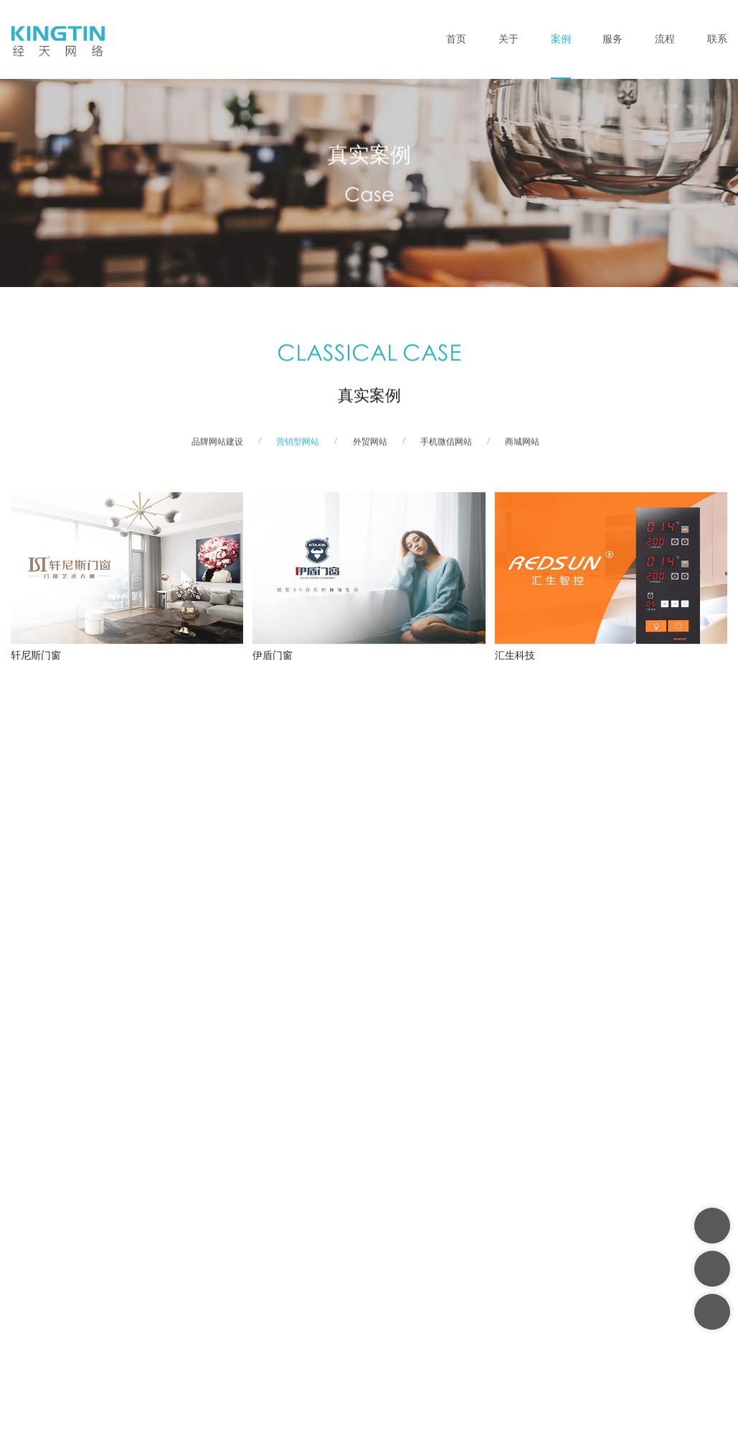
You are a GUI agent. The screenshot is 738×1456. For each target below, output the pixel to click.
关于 (508, 38)
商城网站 (522, 451)
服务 (612, 38)
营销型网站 (297, 451)
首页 (456, 38)
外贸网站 (370, 451)
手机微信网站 (446, 451)
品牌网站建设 (217, 451)
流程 (665, 38)
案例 (561, 38)
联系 (717, 38)
